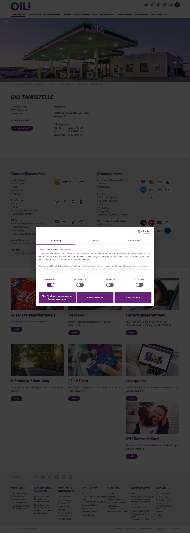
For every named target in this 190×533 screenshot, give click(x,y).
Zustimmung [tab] (55, 240)
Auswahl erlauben (95, 297)
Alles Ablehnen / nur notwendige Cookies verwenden (57, 297)
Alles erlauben (133, 297)
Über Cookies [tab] (134, 240)
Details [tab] (95, 240)
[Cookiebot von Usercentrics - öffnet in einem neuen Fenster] (139, 232)
